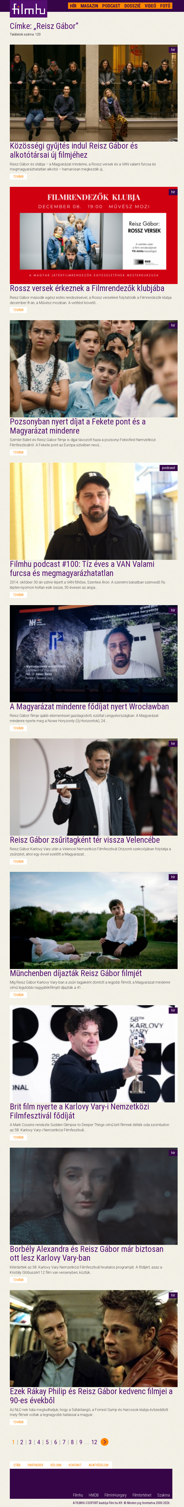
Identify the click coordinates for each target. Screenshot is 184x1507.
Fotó (165, 6)
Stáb (17, 1465)
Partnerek (35, 1465)
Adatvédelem (98, 1465)
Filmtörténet (142, 1495)
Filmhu (78, 1495)
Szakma (163, 1495)
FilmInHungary (116, 1495)
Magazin (89, 6)
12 (94, 1442)
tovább (18, 176)
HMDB (94, 1495)
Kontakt (75, 1465)
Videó (150, 6)
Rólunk (56, 1465)
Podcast (111, 6)
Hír (73, 6)
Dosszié (132, 6)
